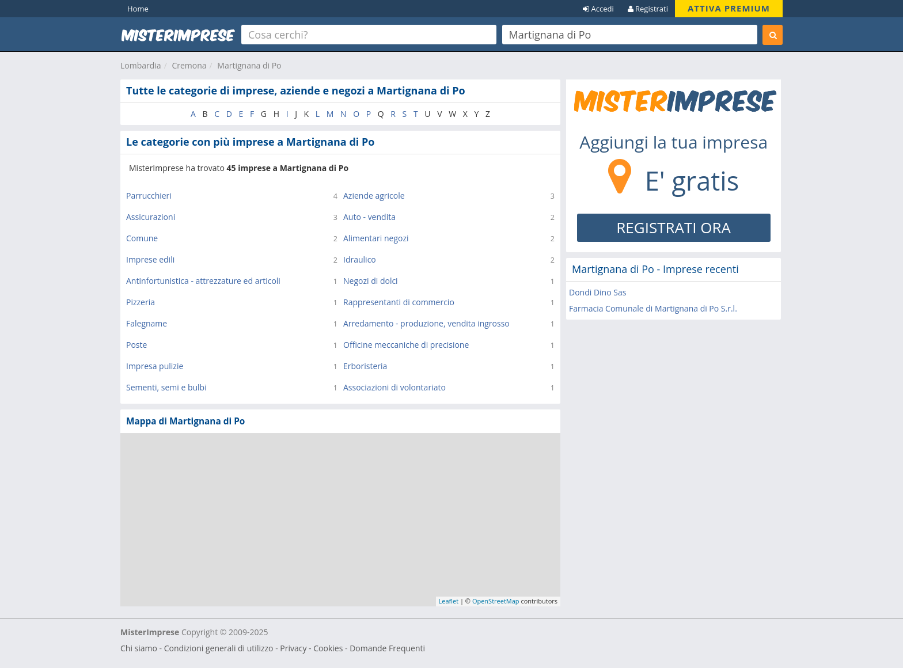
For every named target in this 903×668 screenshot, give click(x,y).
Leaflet (449, 601)
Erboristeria (365, 365)
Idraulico (359, 259)
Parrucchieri (149, 195)
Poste (136, 344)
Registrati (648, 8)
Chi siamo (138, 648)
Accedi (598, 8)
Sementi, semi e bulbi (166, 387)
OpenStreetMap (495, 601)
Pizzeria (140, 302)
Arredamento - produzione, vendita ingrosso (426, 323)
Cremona (189, 65)
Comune (142, 238)
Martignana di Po (249, 65)
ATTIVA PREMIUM (729, 8)
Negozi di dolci (370, 280)
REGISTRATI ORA (673, 227)
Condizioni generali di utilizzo (219, 648)
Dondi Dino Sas (597, 292)
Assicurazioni (150, 216)
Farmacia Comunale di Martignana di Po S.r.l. (653, 308)
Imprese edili (150, 259)
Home (138, 8)
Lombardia (140, 65)
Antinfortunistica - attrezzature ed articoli (203, 280)
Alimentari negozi (376, 238)
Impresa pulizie (154, 365)
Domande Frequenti (387, 648)
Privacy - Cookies (311, 648)
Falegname (146, 323)
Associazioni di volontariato (394, 387)
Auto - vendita (369, 216)
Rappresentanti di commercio (398, 302)
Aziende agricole (374, 195)
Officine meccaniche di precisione (406, 344)
